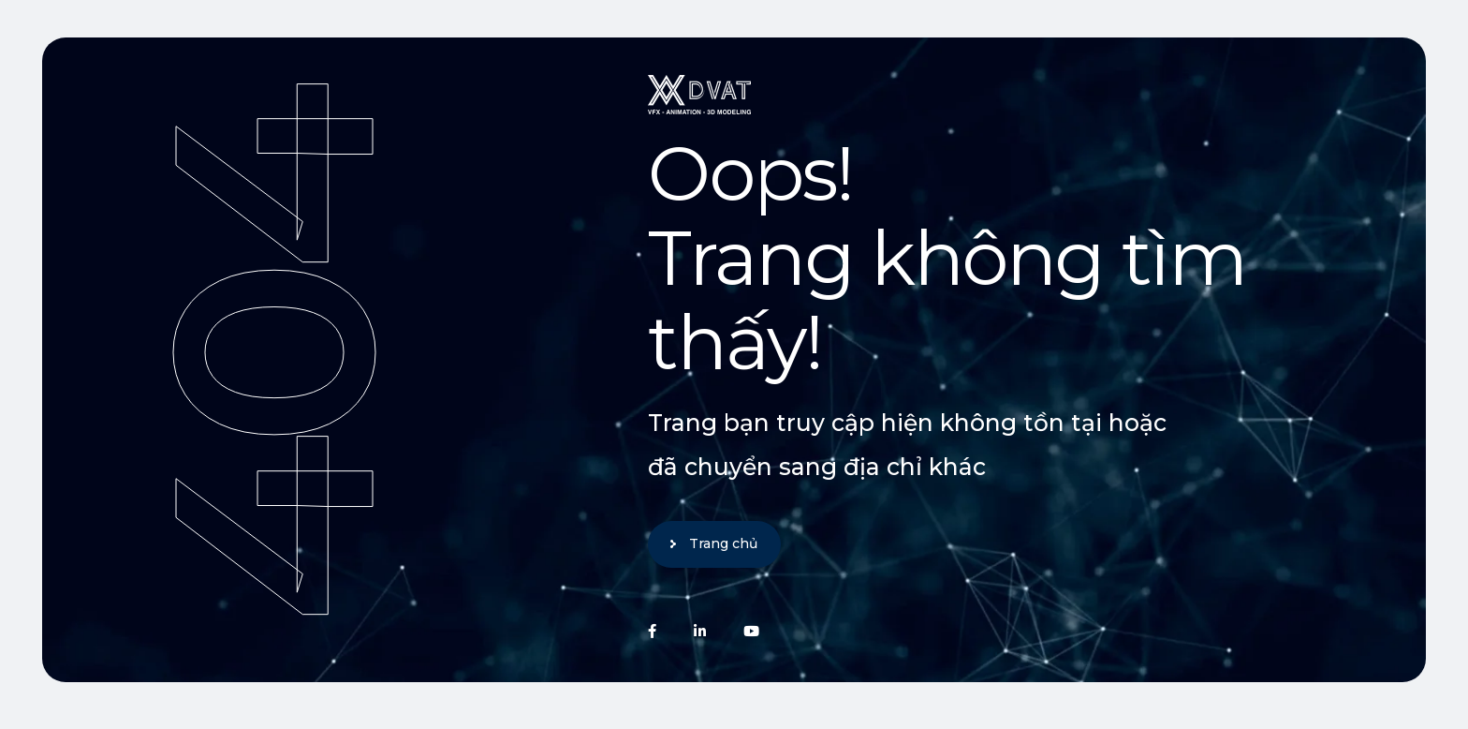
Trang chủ (723, 543)
